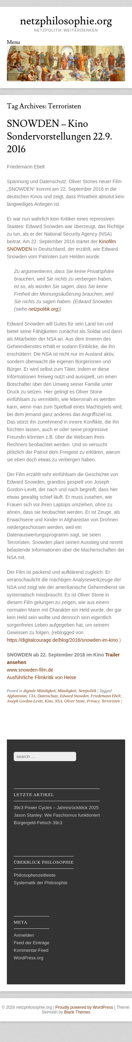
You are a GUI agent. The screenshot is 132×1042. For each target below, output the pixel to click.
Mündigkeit (67, 690)
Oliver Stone (74, 701)
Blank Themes (77, 1012)
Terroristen (110, 701)
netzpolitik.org (43, 309)
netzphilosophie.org (66, 21)
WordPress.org (28, 957)
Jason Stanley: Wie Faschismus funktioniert (57, 815)
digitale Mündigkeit (39, 690)
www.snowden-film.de (30, 670)
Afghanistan (17, 696)
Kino (49, 701)
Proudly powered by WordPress (84, 1007)
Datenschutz (47, 696)
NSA (58, 701)
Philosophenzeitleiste (35, 875)
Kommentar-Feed (31, 950)
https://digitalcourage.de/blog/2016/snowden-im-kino (62, 640)
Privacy (93, 701)
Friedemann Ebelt (106, 696)
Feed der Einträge (31, 942)
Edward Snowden (74, 696)
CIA (32, 696)
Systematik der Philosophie (41, 882)
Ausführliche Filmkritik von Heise (41, 677)
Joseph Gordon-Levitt (25, 701)
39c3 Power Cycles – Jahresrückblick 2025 (56, 807)
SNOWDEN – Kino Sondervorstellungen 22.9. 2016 (59, 137)
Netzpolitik (87, 690)
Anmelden (24, 935)
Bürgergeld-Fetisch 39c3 (38, 822)
